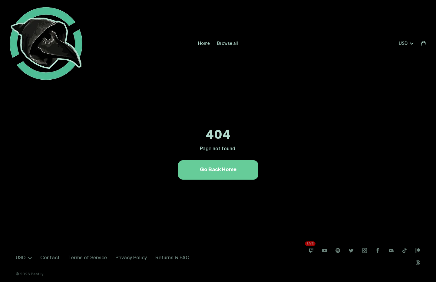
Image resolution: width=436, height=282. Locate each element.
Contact (50, 258)
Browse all (227, 43)
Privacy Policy (131, 258)
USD (406, 43)
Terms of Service (87, 258)
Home (204, 43)
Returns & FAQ (172, 258)
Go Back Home (218, 170)
